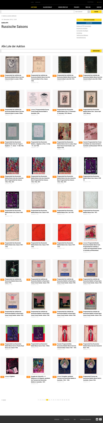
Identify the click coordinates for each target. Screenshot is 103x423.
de (97, 2)
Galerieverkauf (47, 7)
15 (68, 399)
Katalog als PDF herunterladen (84, 26)
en (99, 2)
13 (64, 399)
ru (101, 2)
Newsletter (66, 419)
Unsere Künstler (63, 7)
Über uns (87, 7)
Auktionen (34, 7)
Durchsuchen (96, 51)
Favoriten (90, 2)
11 (60, 399)
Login (32, 2)
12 (62, 399)
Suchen (96, 11)
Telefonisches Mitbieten (82, 35)
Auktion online (89, 23)
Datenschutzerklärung (85, 419)
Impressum (56, 419)
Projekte (76, 7)
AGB (74, 419)
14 (66, 399)
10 (57, 399)
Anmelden (37, 2)
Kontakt (99, 7)
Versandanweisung (81, 37)
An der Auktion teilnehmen (89, 19)
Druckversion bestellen (82, 28)
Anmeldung (79, 33)
